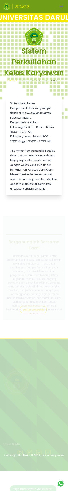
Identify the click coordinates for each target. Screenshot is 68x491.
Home (11, 80)
